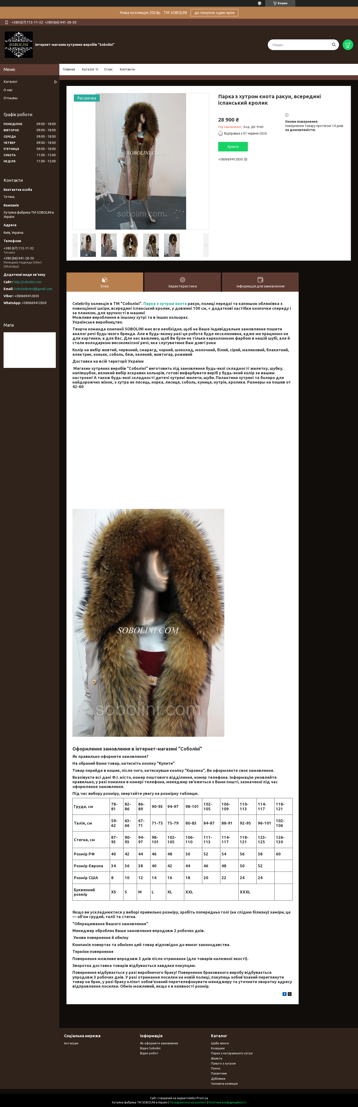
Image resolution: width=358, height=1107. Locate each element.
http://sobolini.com (27, 282)
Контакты (127, 69)
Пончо (215, 1068)
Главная (69, 69)
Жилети (216, 1058)
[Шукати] (333, 44)
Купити (233, 147)
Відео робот (149, 1053)
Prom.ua (202, 1098)
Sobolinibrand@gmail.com (33, 289)
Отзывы (11, 98)
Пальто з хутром (223, 1063)
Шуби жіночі (220, 1043)
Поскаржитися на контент (188, 1102)
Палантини (219, 1073)
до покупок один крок (214, 12)
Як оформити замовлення (159, 1043)
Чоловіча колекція (224, 1083)
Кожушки (218, 1048)
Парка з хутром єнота (165, 303)
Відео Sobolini (150, 1048)
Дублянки (218, 1078)
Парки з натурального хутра (232, 1053)
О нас (108, 69)
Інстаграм (71, 1043)
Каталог (88, 69)
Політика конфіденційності (227, 1102)
